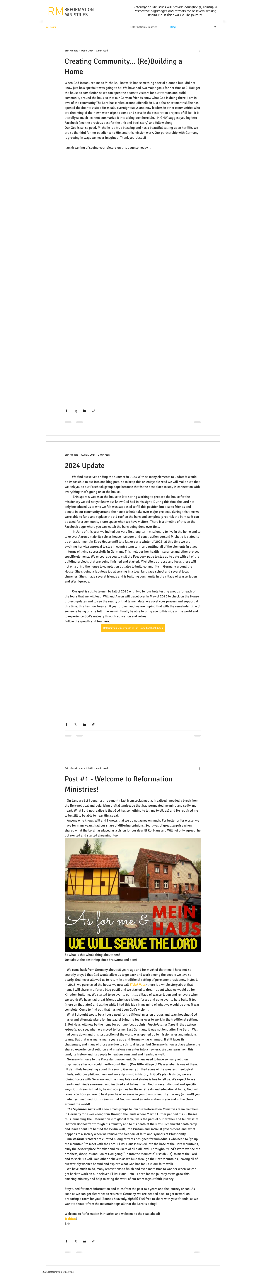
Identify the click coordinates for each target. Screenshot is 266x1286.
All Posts (51, 27)
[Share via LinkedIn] (84, 411)
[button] (215, 28)
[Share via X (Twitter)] (75, 411)
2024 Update (85, 465)
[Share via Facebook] (66, 411)
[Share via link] (93, 411)
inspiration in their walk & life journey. (175, 15)
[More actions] (199, 50)
